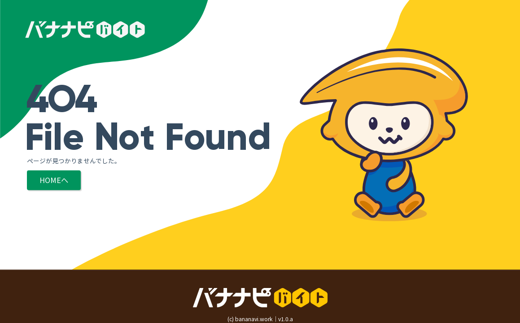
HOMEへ (53, 180)
